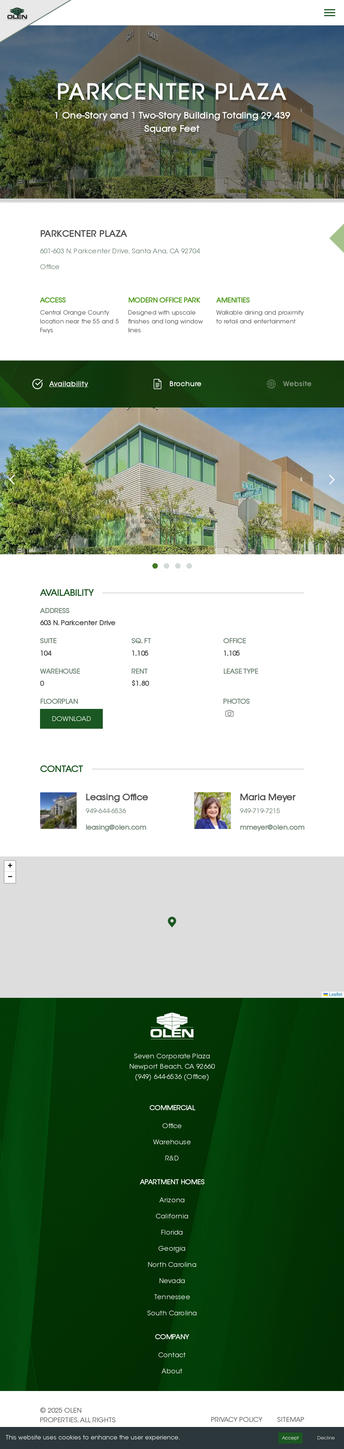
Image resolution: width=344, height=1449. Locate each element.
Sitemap (290, 1420)
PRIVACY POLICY (236, 1420)
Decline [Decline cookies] (326, 1438)
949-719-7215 (260, 811)
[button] (172, 922)
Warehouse (172, 1142)
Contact (172, 1355)
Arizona (172, 1200)
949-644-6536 (106, 811)
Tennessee (172, 1297)
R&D (172, 1158)
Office (172, 1126)
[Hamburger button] (329, 12)
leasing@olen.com (116, 827)
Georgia (171, 1249)
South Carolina (172, 1313)
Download (71, 719)
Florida (172, 1232)
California (172, 1216)
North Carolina (172, 1265)
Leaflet (332, 994)
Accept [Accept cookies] (290, 1438)
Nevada (172, 1281)
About (172, 1371)
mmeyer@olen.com (272, 827)
